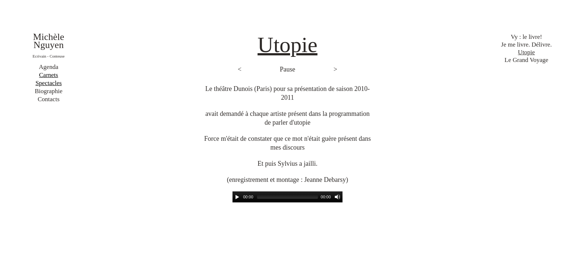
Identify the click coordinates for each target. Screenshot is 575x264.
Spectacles (49, 83)
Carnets (48, 75)
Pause (287, 69)
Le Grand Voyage (526, 59)
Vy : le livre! (526, 36)
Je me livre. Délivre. (526, 44)
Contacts (49, 99)
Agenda (48, 66)
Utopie (526, 52)
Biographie (49, 91)
